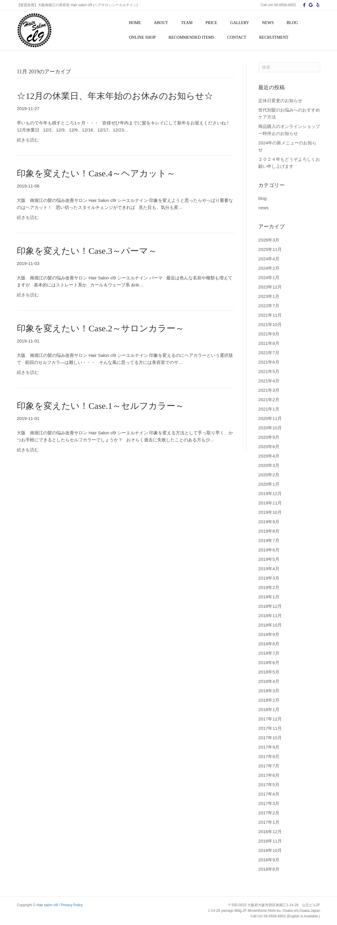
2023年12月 (270, 286)
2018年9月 (268, 634)
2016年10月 (270, 850)
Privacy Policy (72, 905)
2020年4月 (268, 455)
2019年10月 (270, 512)
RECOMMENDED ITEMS (191, 37)
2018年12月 (270, 606)
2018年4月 (268, 681)
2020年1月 (268, 484)
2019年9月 (268, 521)
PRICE (211, 23)
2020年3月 (268, 465)
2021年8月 (268, 343)
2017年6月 (268, 775)
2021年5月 (268, 371)
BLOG (292, 23)
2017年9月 (268, 747)
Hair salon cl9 (47, 905)
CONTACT (236, 37)
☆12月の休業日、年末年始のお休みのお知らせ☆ (115, 96)
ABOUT (161, 23)
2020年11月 (270, 418)
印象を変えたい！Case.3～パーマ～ (87, 251)
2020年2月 (268, 474)
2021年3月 (268, 390)
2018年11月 (270, 615)
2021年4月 (268, 380)
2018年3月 (268, 690)
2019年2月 (268, 587)
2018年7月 (268, 653)
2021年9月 (268, 333)
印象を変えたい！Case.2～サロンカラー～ (100, 328)
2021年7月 (268, 352)
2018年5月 (268, 671)
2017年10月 (270, 737)
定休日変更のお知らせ (280, 100)
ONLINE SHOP (142, 37)
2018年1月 (268, 709)
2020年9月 (268, 437)
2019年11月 (270, 502)
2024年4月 (268, 258)
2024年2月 (268, 268)
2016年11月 (270, 840)
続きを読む (28, 139)
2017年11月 (270, 728)
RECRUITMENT (274, 37)
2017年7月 (268, 765)
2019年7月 (268, 540)
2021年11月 (270, 315)
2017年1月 (268, 822)
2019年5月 (268, 559)
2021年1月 (268, 408)
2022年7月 (268, 305)
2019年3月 (268, 577)
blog (262, 198)
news (263, 207)
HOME (135, 23)
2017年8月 (268, 756)
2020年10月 (270, 427)
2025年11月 (270, 249)
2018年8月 (268, 643)
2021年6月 (268, 361)
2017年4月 (268, 793)
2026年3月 (268, 239)
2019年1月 (268, 596)
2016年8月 (268, 869)
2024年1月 (268, 277)
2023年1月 (268, 296)
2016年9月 (268, 859)
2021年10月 (270, 324)
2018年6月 (268, 662)
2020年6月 (268, 446)
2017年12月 (270, 718)
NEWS (268, 23)
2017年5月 (268, 784)
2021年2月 (268, 399)
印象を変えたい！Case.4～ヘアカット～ (96, 173)
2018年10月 (270, 624)
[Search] (289, 67)
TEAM (187, 23)
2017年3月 (268, 803)
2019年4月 (268, 568)
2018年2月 (268, 700)
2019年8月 (268, 531)
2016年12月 (270, 831)
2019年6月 (268, 549)
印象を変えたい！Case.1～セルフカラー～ (100, 406)
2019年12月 (270, 493)
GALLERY (239, 23)
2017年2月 (268, 812)
